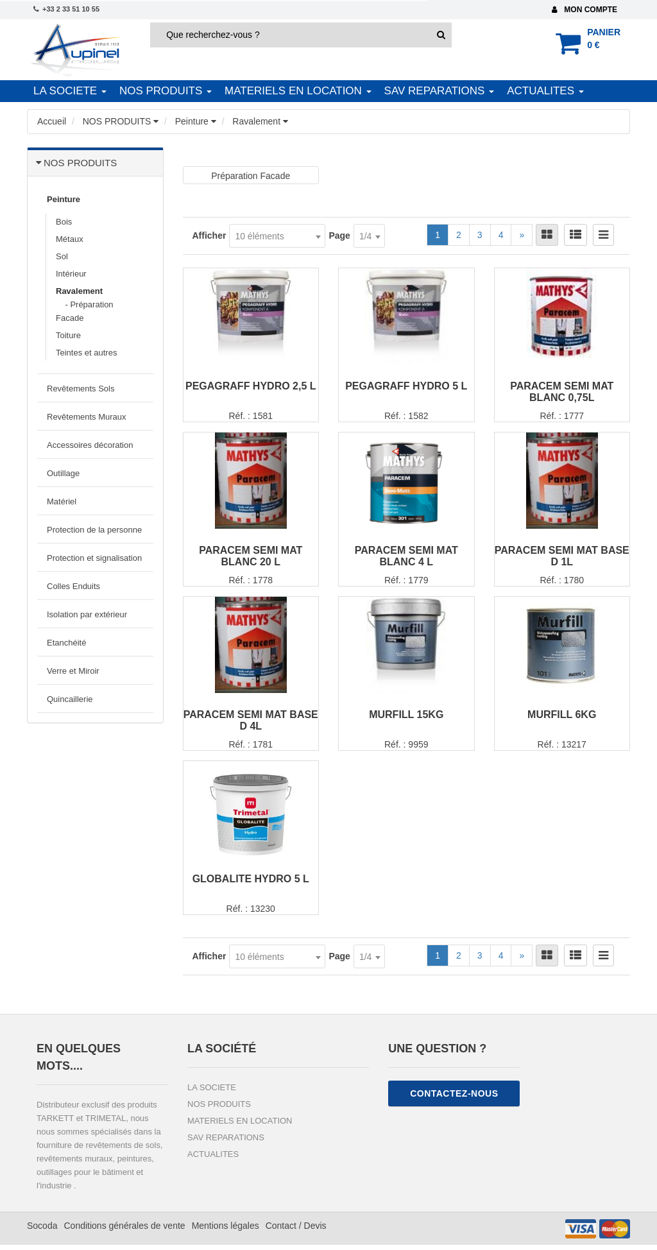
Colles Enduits (73, 586)
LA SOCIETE (66, 91)
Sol (62, 256)
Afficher (209, 235)
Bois (64, 222)
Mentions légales (225, 1231)
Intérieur (71, 273)
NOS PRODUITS (162, 91)
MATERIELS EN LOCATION (295, 91)
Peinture (63, 199)
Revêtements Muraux (86, 417)
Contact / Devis (296, 1231)
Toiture (68, 335)
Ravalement (79, 291)
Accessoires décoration (90, 445)
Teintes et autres (86, 352)
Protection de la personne (94, 530)
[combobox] (277, 236)
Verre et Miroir (73, 671)
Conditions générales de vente (124, 1231)
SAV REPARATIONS (436, 91)
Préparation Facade (250, 176)
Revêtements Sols (81, 388)
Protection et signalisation (94, 558)
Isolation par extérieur (87, 614)
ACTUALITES (542, 91)
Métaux (69, 239)
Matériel (61, 501)
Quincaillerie (70, 699)
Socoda (42, 1231)
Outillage (63, 473)
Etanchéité (66, 642)
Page (339, 235)
